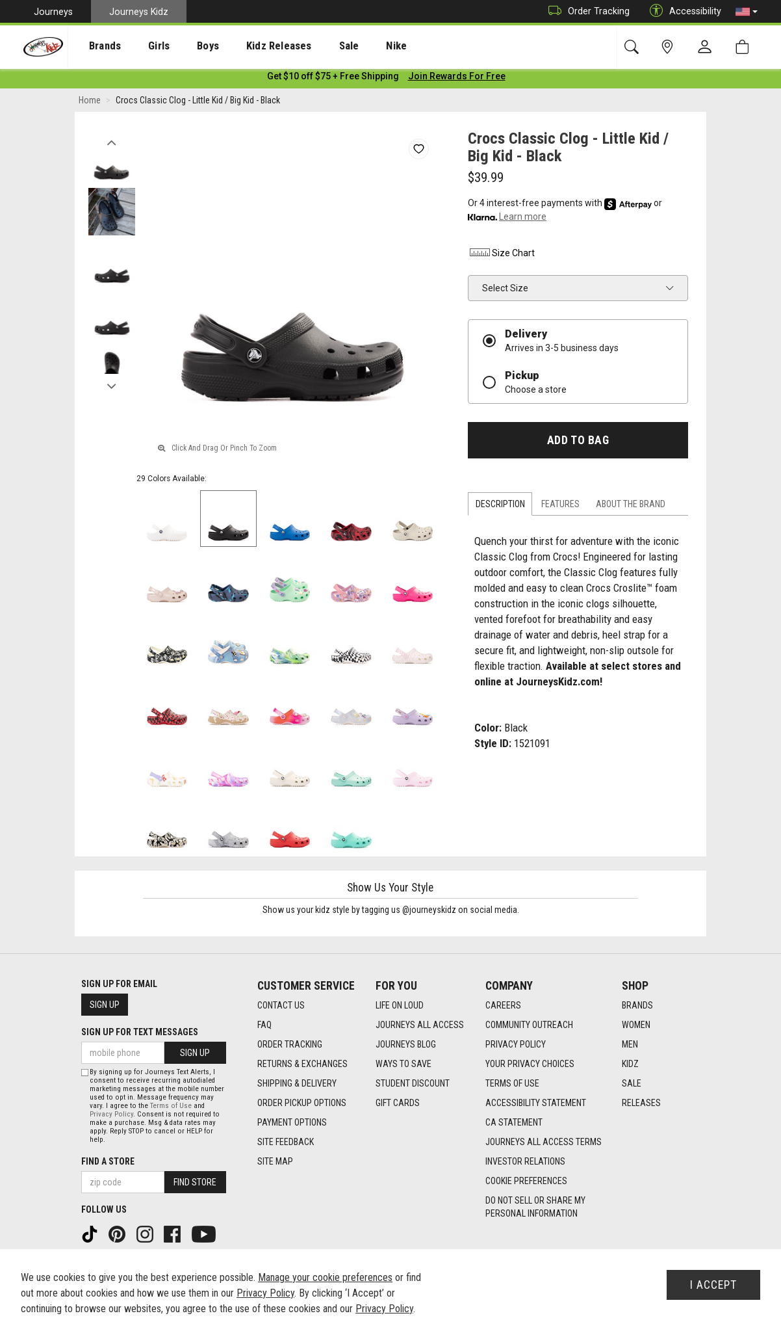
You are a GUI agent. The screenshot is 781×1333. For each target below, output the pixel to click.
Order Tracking (586, 11)
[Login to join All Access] (333, 78)
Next (111, 385)
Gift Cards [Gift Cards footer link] (398, 1103)
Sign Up (105, 1004)
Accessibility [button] (682, 11)
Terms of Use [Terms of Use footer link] (512, 1083)
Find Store (194, 1182)
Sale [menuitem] (311, 46)
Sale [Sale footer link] (631, 1083)
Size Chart (501, 255)
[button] (746, 12)
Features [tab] (560, 506)
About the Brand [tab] (630, 506)
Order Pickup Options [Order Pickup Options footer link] (301, 1103)
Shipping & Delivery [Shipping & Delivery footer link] (297, 1083)
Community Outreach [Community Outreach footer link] (529, 1025)
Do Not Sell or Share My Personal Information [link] (535, 1207)
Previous (111, 142)
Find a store (107, 1161)
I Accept (713, 1284)
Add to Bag (578, 442)
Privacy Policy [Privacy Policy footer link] (515, 1044)
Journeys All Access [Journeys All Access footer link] (420, 1025)
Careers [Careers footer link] (503, 1005)
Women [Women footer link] (636, 1025)
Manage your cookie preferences (325, 1277)
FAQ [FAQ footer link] (264, 1025)
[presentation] (94, 46)
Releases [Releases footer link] (641, 1103)
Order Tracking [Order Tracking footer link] (289, 1044)
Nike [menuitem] (352, 46)
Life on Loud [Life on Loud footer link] (400, 1005)
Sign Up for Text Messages (139, 1032)
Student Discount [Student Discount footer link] (413, 1083)
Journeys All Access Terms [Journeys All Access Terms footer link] (543, 1142)
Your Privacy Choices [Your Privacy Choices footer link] (529, 1064)
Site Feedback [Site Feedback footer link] (285, 1142)
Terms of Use (171, 1106)
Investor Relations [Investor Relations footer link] (525, 1161)
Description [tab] (500, 506)
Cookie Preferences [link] (526, 1181)
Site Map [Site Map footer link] (275, 1161)
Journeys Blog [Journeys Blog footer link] (406, 1044)
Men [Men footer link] (630, 1044)
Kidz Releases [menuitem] (247, 46)
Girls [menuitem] (141, 46)
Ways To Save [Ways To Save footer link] (403, 1064)
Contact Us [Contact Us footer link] (281, 1005)
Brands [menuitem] (94, 46)
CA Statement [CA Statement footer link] (514, 1122)
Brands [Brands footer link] (637, 1005)
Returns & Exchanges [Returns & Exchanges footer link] (302, 1064)
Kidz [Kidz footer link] (630, 1064)
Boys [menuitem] (184, 46)
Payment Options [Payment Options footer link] (292, 1122)
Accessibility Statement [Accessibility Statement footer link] (535, 1103)
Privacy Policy (111, 1114)
